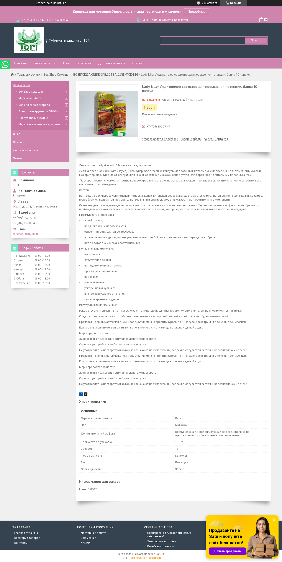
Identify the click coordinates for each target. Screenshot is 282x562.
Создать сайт (44, 3)
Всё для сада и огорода (34, 104)
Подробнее (196, 12)
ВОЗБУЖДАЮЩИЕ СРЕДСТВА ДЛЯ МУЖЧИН (105, 74)
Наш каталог (42, 63)
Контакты (85, 63)
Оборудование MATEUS (33, 117)
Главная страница (26, 532)
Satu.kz (160, 553)
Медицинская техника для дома (39, 124)
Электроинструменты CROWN (38, 111)
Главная (20, 63)
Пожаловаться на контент (145, 557)
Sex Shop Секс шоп (56, 74)
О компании (88, 537)
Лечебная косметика (161, 546)
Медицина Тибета (29, 98)
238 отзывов (210, 3)
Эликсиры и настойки (161, 541)
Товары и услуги (28, 74)
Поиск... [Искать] (256, 40)
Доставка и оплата (112, 63)
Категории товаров (27, 537)
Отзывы (18, 142)
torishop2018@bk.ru (26, 233)
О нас (67, 63)
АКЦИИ (85, 542)
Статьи (137, 63)
